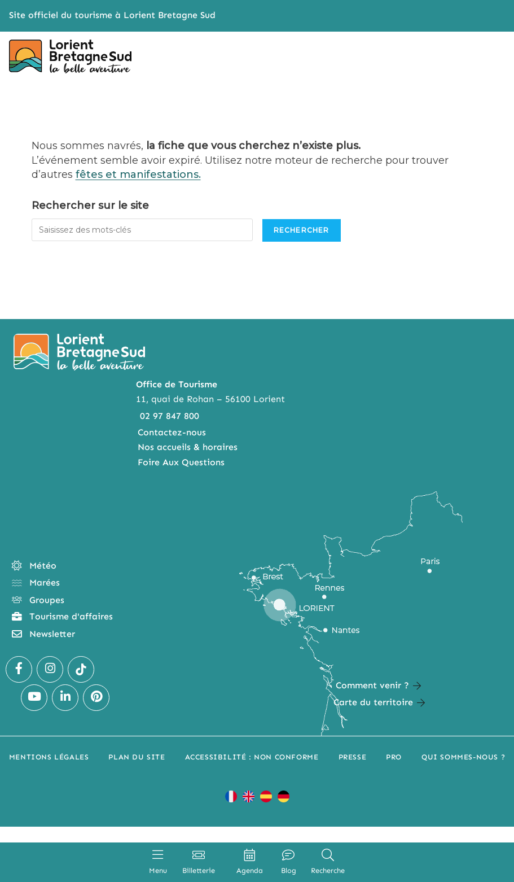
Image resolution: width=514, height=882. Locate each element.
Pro (394, 757)
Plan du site (136, 757)
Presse (353, 757)
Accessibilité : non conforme (252, 757)
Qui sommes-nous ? (463, 757)
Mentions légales (49, 757)
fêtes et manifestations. (138, 174)
